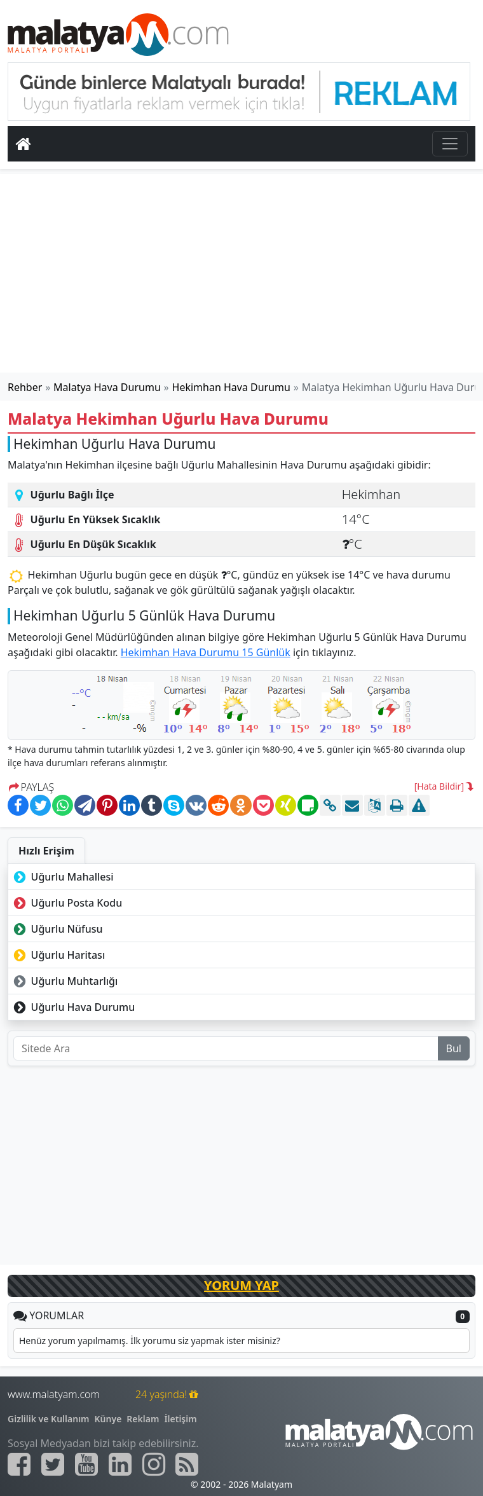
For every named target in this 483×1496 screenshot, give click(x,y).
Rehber (25, 387)
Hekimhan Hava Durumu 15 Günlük (205, 652)
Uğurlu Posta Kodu (66, 903)
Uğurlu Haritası (58, 955)
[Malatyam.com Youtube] (86, 1464)
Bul (453, 1048)
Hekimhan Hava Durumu (231, 387)
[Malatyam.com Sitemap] (186, 1464)
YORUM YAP (241, 1285)
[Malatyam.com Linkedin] (120, 1464)
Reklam (142, 1419)
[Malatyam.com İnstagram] (153, 1464)
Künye (108, 1419)
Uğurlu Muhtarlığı (64, 981)
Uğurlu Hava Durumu (73, 1007)
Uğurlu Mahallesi (62, 877)
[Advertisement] (241, 273)
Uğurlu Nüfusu (57, 929)
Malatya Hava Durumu (107, 387)
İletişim (180, 1419)
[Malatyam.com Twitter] (52, 1464)
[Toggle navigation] (450, 143)
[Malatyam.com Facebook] (19, 1464)
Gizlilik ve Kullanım (49, 1419)
